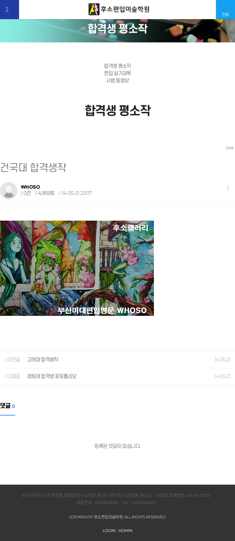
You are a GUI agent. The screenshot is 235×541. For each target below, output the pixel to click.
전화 (225, 14)
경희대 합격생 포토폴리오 (52, 376)
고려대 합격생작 (42, 359)
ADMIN (125, 530)
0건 (26, 193)
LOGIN (109, 530)
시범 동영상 (117, 80)
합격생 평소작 (117, 66)
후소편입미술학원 (119, 9)
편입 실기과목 (117, 73)
